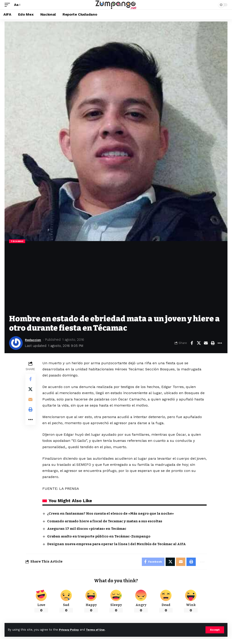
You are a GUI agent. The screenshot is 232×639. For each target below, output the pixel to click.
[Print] (213, 343)
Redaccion (34, 340)
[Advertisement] (116, 280)
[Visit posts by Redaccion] (16, 343)
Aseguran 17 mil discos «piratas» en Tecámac (87, 529)
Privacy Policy (69, 629)
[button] (214, 629)
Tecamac (17, 241)
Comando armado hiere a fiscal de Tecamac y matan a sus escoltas (105, 521)
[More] (220, 343)
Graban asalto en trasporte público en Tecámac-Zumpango (99, 536)
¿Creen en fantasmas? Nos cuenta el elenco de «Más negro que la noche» (111, 513)
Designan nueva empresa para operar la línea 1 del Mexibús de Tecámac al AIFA (117, 544)
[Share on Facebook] (191, 343)
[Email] (206, 343)
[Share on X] (199, 343)
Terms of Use (97, 629)
